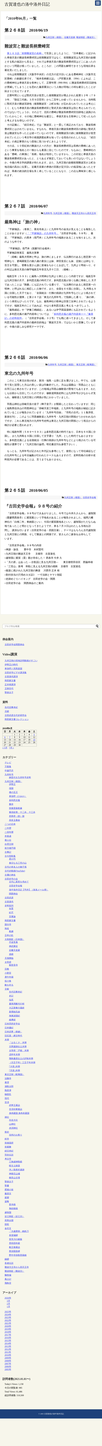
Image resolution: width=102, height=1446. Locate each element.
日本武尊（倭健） (13, 1032)
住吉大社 (13, 1120)
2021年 (8, 1323)
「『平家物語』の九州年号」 (43, 233)
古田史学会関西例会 (14, 644)
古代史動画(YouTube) (15, 871)
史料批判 (9, 905)
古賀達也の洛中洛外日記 (27, 4)
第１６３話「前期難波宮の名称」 (25, 53)
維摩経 (12, 1020)
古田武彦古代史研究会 (16, 715)
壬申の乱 (9, 935)
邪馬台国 (9, 1220)
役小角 (8, 981)
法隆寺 (8, 1078)
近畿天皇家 (69, 37)
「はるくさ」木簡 (18, 1042)
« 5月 (4, 748)
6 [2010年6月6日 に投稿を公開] (4, 737)
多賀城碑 (13, 1235)
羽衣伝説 (9, 1155)
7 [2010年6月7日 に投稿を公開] (9, 737)
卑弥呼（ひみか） (18, 796)
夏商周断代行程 (16, 1004)
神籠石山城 (14, 1173)
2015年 (8, 1340)
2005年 (8, 1369)
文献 (7, 989)
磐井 (11, 804)
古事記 (8, 852)
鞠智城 (8, 1275)
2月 (8, 1304)
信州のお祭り (15, 1135)
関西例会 (13, 894)
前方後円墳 (10, 848)
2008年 (8, 1361)
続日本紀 (9, 1151)
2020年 (8, 1326)
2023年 (8, 1317)
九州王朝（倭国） (54, 37)
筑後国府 (9, 1143)
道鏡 (11, 954)
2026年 (8, 1298)
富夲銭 (12, 1204)
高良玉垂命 (14, 820)
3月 (8, 1301)
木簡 (7, 1039)
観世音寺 (13, 965)
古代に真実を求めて (19, 882)
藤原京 (8, 1193)
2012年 (8, 1349)
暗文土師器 (14, 1166)
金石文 (8, 1228)
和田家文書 (10, 680)
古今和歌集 (10, 856)
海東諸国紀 (14, 1016)
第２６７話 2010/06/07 (26, 206)
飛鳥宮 (8, 1283)
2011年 (8, 1352)
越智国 (8, 1212)
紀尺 (11, 912)
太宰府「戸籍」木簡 (19, 1050)
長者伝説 (9, 1263)
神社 (7, 1117)
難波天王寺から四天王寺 (84, 213)
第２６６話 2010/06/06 (26, 357)
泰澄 (7, 1082)
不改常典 (13, 942)
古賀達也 (9, 902)
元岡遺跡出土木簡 (18, 1046)
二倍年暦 (9, 832)
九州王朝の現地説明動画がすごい (21, 660)
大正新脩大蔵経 (16, 1008)
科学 (7, 1139)
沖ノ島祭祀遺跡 (16, 1170)
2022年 (8, 1320)
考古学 (8, 1159)
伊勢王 (12, 784)
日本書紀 (9, 1028)
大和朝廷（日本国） (14, 939)
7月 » (11, 748)
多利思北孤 (14, 800)
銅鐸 (7, 1259)
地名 (7, 928)
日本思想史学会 (12, 1024)
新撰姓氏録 (14, 1012)
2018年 (8, 1332)
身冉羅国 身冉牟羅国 (19, 1113)
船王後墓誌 (14, 1247)
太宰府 (8, 962)
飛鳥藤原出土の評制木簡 (21, 1058)
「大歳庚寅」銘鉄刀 (19, 1231)
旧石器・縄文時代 (13, 1036)
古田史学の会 (11, 879)
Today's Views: (11, 1384)
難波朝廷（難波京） (86, 37)
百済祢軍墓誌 (15, 1109)
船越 (11, 931)
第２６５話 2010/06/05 (26, 490)
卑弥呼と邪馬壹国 (13, 668)
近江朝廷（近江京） (14, 1216)
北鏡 (7, 711)
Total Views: (10, 1391)
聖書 (7, 1185)
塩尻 (11, 1000)
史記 (11, 996)
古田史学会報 (89, 497)
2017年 (8, 1335)
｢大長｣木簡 (14, 1066)
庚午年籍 (9, 977)
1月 (8, 1306)
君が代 (12, 859)
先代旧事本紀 (11, 707)
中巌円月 (9, 770)
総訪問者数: (11, 1395)
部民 (7, 1224)
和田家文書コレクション (17, 719)
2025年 (8, 1311)
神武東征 (13, 946)
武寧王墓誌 (14, 1105)
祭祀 (7, 1132)
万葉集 (8, 766)
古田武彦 (9, 898)
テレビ (8, 762)
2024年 (8, 1314)
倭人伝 (8, 840)
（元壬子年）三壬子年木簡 (22, 1062)
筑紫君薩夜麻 (15, 808)
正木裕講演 (10, 684)
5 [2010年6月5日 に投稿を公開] (34, 734)
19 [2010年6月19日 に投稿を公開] (34, 740)
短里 (11, 908)
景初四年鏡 (14, 1243)
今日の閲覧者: (12, 1388)
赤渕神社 (13, 1128)
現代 (7, 1098)
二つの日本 (10, 824)
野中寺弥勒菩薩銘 (18, 1255)
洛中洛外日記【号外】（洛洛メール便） (28, 890)
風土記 (8, 1279)
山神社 (12, 1124)
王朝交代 (9, 688)
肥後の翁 (9, 1189)
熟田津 (8, 1090)
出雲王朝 (9, 844)
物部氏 (8, 1094)
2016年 (8, 1337)
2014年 (8, 1343)
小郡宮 (8, 973)
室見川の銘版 (15, 1239)
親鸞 (7, 1197)
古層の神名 (10, 875)
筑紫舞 (8, 1147)
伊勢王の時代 (11, 664)
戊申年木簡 (14, 1054)
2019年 (8, 1329)
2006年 (8, 1366)
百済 (7, 1102)
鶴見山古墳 (14, 1177)
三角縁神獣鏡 (15, 1162)
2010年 (8, 1355)
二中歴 (8, 828)
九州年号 (47, 213)
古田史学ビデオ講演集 (16, 672)
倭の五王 (13, 792)
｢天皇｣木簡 (14, 1070)
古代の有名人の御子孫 (16, 867)
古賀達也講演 (11, 676)
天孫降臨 (9, 958)
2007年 (8, 1363)
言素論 (12, 916)
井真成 (8, 836)
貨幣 (7, 1201)
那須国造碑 (14, 1251)
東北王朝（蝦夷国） (86, 364)
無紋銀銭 (13, 1208)
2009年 (8, 1358)
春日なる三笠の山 (18, 863)
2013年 (8, 1346)
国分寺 (8, 924)
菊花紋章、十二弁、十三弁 (22, 812)
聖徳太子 (9, 692)
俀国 (11, 788)
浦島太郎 (9, 1086)
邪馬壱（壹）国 (16, 816)
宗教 (7, 969)
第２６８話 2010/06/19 (26, 30)
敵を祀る (9, 985)
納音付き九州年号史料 (20, 777)
